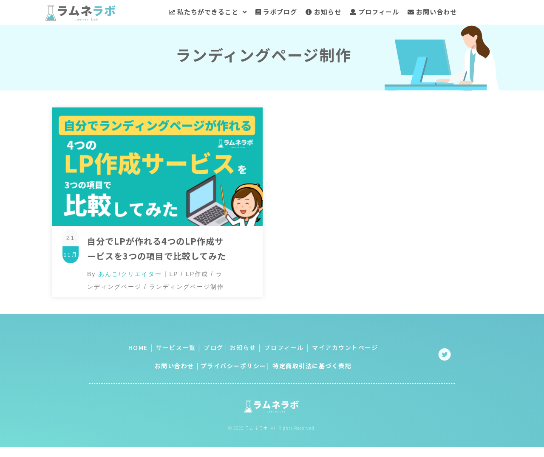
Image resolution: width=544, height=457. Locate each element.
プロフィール (283, 349)
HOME (138, 349)
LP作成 (197, 275)
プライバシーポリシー (233, 367)
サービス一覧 (176, 349)
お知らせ (242, 349)
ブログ (214, 349)
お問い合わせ (174, 367)
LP (174, 275)
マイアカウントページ (345, 349)
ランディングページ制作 (186, 288)
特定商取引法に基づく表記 (311, 367)
